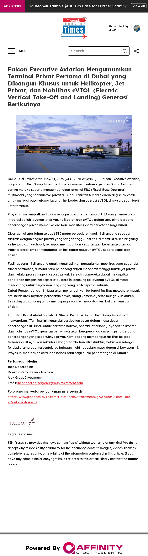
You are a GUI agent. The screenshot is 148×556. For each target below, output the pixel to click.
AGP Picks (12, 6)
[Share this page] (136, 51)
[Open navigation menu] (18, 51)
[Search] (94, 51)
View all (139, 6)
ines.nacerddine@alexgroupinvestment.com (50, 383)
